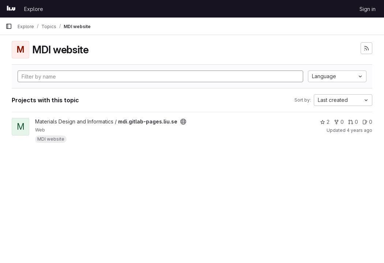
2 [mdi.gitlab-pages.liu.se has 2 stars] (325, 122)
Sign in (367, 9)
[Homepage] (11, 9)
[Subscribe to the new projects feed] (366, 48)
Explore (33, 9)
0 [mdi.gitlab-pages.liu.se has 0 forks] (339, 122)
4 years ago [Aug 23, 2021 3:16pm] (359, 130)
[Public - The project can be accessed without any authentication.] (183, 122)
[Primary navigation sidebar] (9, 26)
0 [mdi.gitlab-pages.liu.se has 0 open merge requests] (353, 122)
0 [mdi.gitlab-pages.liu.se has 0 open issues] (367, 122)
